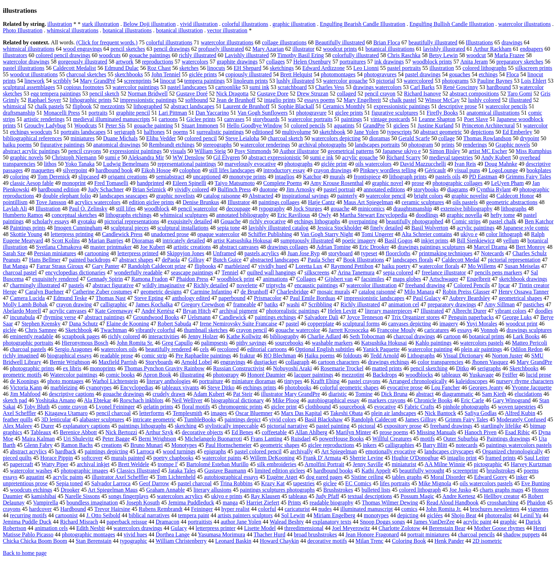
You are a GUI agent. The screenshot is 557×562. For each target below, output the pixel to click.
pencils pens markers (498, 272)
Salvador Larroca (111, 483)
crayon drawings (332, 170)
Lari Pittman (172, 113)
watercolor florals (439, 266)
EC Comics (358, 483)
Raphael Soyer (44, 100)
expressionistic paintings (402, 106)
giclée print (334, 164)
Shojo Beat (463, 515)
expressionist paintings (136, 151)
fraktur (247, 356)
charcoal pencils (476, 534)
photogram (421, 145)
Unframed (224, 253)
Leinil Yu (530, 515)
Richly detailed (211, 285)
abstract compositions (474, 94)
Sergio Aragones (73, 349)
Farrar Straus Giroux (60, 266)
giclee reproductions (331, 445)
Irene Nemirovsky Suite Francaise (238, 324)
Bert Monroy (530, 247)
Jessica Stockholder (339, 228)
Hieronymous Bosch (85, 343)
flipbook (82, 106)
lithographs (513, 209)
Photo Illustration (23, 30)
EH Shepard (247, 68)
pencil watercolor (198, 209)
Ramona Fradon (149, 279)
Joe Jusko (460, 490)
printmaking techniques (445, 253)
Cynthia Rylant (493, 189)
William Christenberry (181, 541)
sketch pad (15, 400)
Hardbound (73, 509)
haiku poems (17, 145)
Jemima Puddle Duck (27, 522)
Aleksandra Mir (146, 157)
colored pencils (308, 125)
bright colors (428, 196)
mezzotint (353, 375)
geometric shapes (279, 445)
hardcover (40, 509)
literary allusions (212, 490)
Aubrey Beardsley (469, 298)
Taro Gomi (519, 94)
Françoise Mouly (396, 330)
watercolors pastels (481, 343)
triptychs (276, 285)
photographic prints (32, 368)
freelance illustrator (444, 272)
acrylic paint (477, 522)
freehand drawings (451, 426)
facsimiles (372, 279)
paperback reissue (127, 522)
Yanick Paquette (381, 349)
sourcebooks (289, 343)
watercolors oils (119, 349)
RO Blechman (280, 356)
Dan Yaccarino (212, 113)
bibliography (284, 336)
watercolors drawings (137, 528)
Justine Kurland (436, 125)
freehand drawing (425, 285)
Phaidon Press (192, 279)
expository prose (403, 426)
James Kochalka (154, 304)
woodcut (476, 55)
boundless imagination (92, 503)
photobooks (298, 387)
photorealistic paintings (292, 311)
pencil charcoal (113, 413)
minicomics (371, 209)
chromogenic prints (240, 407)
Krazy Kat (273, 483)
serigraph (124, 132)
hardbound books (333, 471)
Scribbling (320, 304)
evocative (385, 407)
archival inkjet (93, 464)
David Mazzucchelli (423, 164)
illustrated (520, 100)
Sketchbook (78, 330)
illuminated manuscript (366, 509)
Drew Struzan (312, 94)
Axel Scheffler (19, 413)
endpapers (531, 49)
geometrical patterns (351, 151)
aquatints (344, 125)
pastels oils (448, 177)
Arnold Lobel (196, 362)
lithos (50, 164)
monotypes (376, 515)
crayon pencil (251, 330)
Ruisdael (301, 439)
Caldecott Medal (460, 260)
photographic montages (88, 534)
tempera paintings (204, 81)
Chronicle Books (433, 400)
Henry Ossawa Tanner (523, 292)
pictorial (385, 81)
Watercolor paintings (73, 375)
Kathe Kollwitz (244, 336)
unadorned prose (170, 234)
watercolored (418, 81)
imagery (448, 324)
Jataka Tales (182, 471)
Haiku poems (319, 356)
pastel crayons (364, 381)
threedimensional (303, 528)
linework (34, 81)
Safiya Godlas (481, 413)
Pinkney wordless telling (388, 170)
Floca (512, 74)
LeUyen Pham (507, 183)
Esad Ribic (517, 432)
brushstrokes (500, 471)
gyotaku (86, 221)
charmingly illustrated (35, 285)
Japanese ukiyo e (401, 151)
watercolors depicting (336, 138)
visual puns (467, 170)
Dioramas (143, 241)
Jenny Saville (368, 464)
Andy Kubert (496, 157)
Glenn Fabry (38, 445)
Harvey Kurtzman (531, 464)
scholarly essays (50, 221)
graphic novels (26, 157)
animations (275, 279)
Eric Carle (472, 400)
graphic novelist (469, 196)
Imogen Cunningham (78, 228)
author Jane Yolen (241, 522)
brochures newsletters (494, 509)
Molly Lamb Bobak (25, 304)
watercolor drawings (26, 62)
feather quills (18, 419)
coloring (19, 177)
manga (230, 503)
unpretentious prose (25, 483)
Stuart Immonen (200, 125)
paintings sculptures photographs (277, 490)
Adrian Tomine (333, 247)
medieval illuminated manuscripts (111, 119)
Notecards (492, 253)
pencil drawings (171, 49)
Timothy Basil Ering (300, 55)
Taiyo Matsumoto (235, 183)
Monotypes (184, 445)
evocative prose (405, 387)
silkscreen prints (533, 68)
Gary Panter (105, 266)
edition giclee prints (151, 202)
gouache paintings (150, 55)
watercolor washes (31, 471)
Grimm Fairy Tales (466, 419)
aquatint (35, 477)
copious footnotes (84, 87)
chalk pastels (49, 106)
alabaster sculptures (102, 419)
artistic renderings (44, 119)
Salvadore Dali (321, 317)
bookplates (538, 170)
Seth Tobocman (367, 336)
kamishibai (43, 496)
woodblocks (419, 375)
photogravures (380, 74)
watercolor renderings (265, 145)
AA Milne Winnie (444, 464)
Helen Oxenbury (312, 62)
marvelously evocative (250, 164)
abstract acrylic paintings (31, 151)
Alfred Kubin (520, 413)
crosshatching (502, 503)
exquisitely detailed (190, 221)
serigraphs (489, 368)
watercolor (535, 125)
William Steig (210, 151)
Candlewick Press (122, 234)
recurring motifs (28, 515)
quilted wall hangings (271, 272)
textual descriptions (370, 496)
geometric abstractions (511, 202)
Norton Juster (507, 356)
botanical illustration (179, 30)
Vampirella (45, 503)
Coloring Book (409, 541)
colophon (190, 170)
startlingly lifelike (501, 426)
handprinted (150, 183)
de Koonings (24, 381)
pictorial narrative (287, 426)
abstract (425, 394)
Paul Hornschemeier (228, 445)
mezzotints (112, 106)
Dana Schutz (83, 324)
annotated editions (384, 189)
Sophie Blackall (296, 106)
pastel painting (333, 426)
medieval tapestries (451, 157)
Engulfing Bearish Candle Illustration (362, 24)
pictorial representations (131, 221)
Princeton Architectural (488, 125)
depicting (407, 515)
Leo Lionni (366, 68)
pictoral (366, 426)
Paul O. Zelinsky (88, 209)
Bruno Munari (146, 445)
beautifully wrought (421, 471)
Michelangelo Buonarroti (213, 439)
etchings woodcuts (31, 132)
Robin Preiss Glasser (466, 292)
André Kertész (157, 311)
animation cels (51, 528)
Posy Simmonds (252, 151)
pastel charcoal (195, 483)
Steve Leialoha (242, 138)
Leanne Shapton (436, 119)
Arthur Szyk (159, 432)
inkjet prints (434, 241)
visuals (178, 151)
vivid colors (282, 419)
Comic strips (466, 221)
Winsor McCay (442, 100)
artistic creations (192, 247)
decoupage (238, 209)
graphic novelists (175, 196)
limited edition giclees (280, 471)
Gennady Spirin (105, 279)
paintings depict (243, 419)
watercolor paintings (135, 87)
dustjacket (265, 362)
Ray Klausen (265, 496)
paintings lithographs (142, 426)
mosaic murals (333, 292)
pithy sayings (251, 343)
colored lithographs (485, 68)
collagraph (297, 362)
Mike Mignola (434, 483)
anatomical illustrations (493, 113)
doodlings (427, 215)
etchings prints (259, 387)
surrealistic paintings (220, 132)
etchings (488, 74)
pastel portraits (404, 68)
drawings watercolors (377, 87)
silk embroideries (277, 464)
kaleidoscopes (472, 381)
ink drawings (389, 62)
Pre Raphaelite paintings (203, 356)
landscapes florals (413, 260)
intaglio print (462, 458)
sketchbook (332, 132)
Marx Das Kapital (301, 413)
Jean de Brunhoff (235, 100)
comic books (120, 375)
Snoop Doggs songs (382, 522)
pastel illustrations (23, 68)
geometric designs (161, 292)
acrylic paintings (475, 228)
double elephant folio (67, 196)
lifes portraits (395, 483)
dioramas (379, 138)
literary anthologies (169, 381)
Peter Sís (115, 125)
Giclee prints (201, 119)
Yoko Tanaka (79, 164)
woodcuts (109, 55)
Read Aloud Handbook (453, 503)
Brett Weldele (133, 464)
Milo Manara (419, 292)
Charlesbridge (293, 292)
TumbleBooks (200, 419)
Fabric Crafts (419, 407)
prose (418, 183)
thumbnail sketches (206, 330)
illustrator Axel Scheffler (120, 477)
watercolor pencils (507, 106)
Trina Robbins (236, 483)
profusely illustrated (221, 49)
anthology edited (191, 298)
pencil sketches (127, 49)
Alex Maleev (17, 426)
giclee (330, 483)
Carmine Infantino (211, 292)
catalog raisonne (221, 196)
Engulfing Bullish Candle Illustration (452, 24)
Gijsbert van (339, 279)
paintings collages (279, 202)
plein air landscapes (393, 413)
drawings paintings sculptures (431, 247)
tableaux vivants (180, 387)
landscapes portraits (377, 145)
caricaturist (297, 509)
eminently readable (31, 336)
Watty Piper (55, 464)
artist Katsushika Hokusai (242, 241)
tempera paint (193, 515)
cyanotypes (99, 387)
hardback (65, 451)
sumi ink (259, 87)
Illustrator (239, 202)
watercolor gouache (345, 81)
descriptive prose (457, 106)
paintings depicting (106, 451)
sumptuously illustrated (307, 241)
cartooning (97, 253)
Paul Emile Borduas (312, 298)
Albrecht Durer (469, 311)
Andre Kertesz (458, 496)
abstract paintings (104, 317)
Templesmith (187, 413)
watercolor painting (430, 349)
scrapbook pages (80, 336)
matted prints (387, 368)
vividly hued (272, 266)
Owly (325, 215)
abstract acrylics (28, 451)
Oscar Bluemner (254, 413)
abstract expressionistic (274, 157)
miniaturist (404, 464)
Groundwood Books (156, 317)
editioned (263, 132)
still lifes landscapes (232, 170)
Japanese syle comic (526, 228)
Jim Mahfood (25, 394)
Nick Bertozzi (121, 432)
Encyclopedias (136, 387)
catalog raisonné (376, 292)
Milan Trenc (370, 541)
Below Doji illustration (149, 24)
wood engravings (82, 49)
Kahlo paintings (433, 343)
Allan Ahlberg (311, 432)
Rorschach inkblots (141, 400)
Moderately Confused (521, 419)
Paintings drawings (508, 439)
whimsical (14, 106)
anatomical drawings (116, 145)
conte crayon (72, 407)
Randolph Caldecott (374, 419)
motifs (427, 439)
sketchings (282, 68)
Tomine (364, 394)
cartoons (168, 119)
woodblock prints (432, 62)
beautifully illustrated (433, 42)
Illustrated (432, 311)
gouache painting (153, 125)
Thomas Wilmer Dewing (390, 503)
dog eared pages (324, 477)
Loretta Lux (308, 266)
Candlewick (232, 317)
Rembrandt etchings (171, 145)
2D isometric (487, 541)
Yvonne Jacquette (532, 387)
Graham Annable (165, 490)
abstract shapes (136, 260)
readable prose (116, 356)
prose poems (393, 432)
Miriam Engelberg (334, 515)
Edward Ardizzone (323, 68)
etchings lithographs (317, 221)
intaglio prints (280, 100)
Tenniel (230, 272)
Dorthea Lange (173, 534)
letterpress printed (138, 253)
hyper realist (235, 509)
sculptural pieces (130, 228)
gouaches (459, 74)
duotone (268, 189)
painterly (347, 196)
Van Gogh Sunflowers (263, 113)
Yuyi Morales (481, 324)
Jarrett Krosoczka (348, 330)
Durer (47, 426)
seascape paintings (192, 272)
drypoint (529, 138)
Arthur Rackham (493, 49)
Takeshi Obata (346, 413)
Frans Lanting (266, 439)
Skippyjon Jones (185, 253)
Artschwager (443, 279)
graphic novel (387, 183)
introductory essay (284, 170)
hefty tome (503, 215)
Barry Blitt (435, 445)
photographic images (84, 471)
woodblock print (235, 279)
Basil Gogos (398, 241)
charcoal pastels (28, 349)
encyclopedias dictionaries (75, 272)
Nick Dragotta (232, 94)
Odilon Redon (526, 349)
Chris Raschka (404, 55)
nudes (324, 509)
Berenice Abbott (78, 432)
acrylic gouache (360, 157)
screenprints (137, 81)
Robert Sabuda (174, 324)
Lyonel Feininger (115, 407)
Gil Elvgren (226, 157)
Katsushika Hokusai (384, 343)
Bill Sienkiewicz (475, 241)
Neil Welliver (187, 400)
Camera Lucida (27, 298)
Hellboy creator (501, 496)
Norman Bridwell (147, 94)
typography (272, 209)
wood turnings (179, 451)
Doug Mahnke (501, 164)
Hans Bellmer (44, 260)
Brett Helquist (296, 74)
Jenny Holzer (203, 336)
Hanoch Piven (481, 432)
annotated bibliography (242, 215)
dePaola (171, 260)
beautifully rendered (168, 349)
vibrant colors (510, 311)
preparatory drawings (452, 304)
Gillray (196, 260)
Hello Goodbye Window (254, 125)
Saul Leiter (537, 458)
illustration (59, 24)
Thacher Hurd (269, 534)
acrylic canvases (67, 311)
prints (448, 145)
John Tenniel (165, 74)
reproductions (157, 62)
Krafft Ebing (325, 381)
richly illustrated (197, 55)
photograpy (226, 375)
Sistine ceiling (367, 477)
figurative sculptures (395, 113)
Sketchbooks (524, 368)
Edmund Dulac (121, 68)
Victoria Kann (26, 387)
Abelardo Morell (22, 311)
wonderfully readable (138, 272)
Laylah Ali (15, 209)
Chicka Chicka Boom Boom (35, 541)
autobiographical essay (333, 400)
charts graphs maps (502, 490)
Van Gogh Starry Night (327, 234)
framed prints (500, 458)
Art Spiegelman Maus (112, 490)
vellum (511, 241)
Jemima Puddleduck (191, 503)
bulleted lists (376, 490)
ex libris (72, 368)
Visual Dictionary (463, 356)
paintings (351, 119)
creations (111, 445)
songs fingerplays (128, 496)
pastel (292, 324)
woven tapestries (517, 407)
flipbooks (205, 266)
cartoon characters (338, 362)
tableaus (297, 496)
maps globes (407, 279)
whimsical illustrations (72, 30)
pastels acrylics (261, 253)
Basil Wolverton (429, 228)
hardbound (499, 87)
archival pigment (238, 311)
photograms (455, 81)
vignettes (538, 509)
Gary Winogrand (512, 400)
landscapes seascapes (123, 196)
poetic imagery (359, 241)
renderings (475, 145)
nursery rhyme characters (525, 381)
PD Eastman (483, 177)
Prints (294, 503)
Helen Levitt (342, 311)
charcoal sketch (285, 138)
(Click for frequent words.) (106, 42)
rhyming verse (59, 317)
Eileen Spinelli (189, 183)
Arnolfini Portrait (324, 464)
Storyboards (159, 362)
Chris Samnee (40, 330)
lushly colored (484, 100)
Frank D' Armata (322, 458)
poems (180, 132)
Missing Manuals (436, 432)
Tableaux (41, 432)
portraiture (211, 381)
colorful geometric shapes (349, 387)
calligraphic (113, 304)
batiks (271, 304)
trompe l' (168, 464)
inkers (370, 445)
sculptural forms (360, 324)
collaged (346, 94)
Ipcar (504, 285)
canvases (234, 119)
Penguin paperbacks (471, 317)
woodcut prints (340, 49)
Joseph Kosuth (143, 503)
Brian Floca (386, 42)
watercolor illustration (371, 285)
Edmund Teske (70, 298)
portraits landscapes (83, 132)
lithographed (148, 106)
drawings (512, 42)
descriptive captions (71, 394)
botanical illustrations (127, 30)
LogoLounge (503, 170)
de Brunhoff (254, 292)
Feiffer (510, 375)
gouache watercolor (297, 330)
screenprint (465, 471)
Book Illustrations (363, 260)
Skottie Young (26, 234)
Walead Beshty (287, 522)
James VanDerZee (434, 522)
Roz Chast (159, 68)
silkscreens (316, 272)
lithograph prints (408, 177)
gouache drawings (123, 394)
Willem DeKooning (272, 458)
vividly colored (191, 189)
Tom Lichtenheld (176, 477)
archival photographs (322, 145)
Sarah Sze (14, 253)
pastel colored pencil (257, 451)
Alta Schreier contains (426, 234)
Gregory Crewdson (203, 304)
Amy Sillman (499, 304)
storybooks (425, 189)
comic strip (154, 356)
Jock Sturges (307, 209)
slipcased (89, 177)
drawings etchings (388, 362)
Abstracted (261, 196)
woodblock (156, 209)
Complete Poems (282, 183)
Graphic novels (513, 145)
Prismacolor (267, 298)
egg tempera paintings (56, 94)
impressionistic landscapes (374, 298)
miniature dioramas (254, 381)
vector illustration (227, 30)
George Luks (517, 317)
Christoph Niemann (74, 157)
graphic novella (464, 215)
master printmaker (111, 247)
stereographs (217, 145)
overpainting (363, 221)
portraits (97, 113)
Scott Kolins (66, 241)
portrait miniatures (428, 534)
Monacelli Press (62, 113)
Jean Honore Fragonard (372, 534)
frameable (244, 304)
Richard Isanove (422, 94)
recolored (228, 349)
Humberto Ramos (23, 215)
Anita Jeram (474, 62)
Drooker (70, 490)
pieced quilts (17, 458)
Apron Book (157, 375)
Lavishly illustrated (247, 55)
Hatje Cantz (321, 202)
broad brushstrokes (315, 534)
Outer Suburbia (460, 439)
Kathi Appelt (376, 471)
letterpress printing (72, 234)
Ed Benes (242, 432)
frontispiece (367, 177)
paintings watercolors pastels (519, 445)
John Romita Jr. (443, 509)
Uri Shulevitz (78, 439)
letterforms (151, 413)
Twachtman (114, 330)
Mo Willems (482, 266)
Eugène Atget (282, 477)
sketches (189, 68)
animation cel (403, 304)
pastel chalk (502, 221)
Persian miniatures (55, 253)
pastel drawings (422, 74)
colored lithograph (420, 490)
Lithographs (420, 356)
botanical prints (486, 336)
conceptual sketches (74, 215)
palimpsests (214, 343)
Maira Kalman (38, 439)
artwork (125, 62)
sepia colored (398, 272)
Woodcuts (85, 125)
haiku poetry (396, 266)
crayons (12, 509)
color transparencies (440, 362)
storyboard (340, 253)
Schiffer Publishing (270, 234)
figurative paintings (62, 145)
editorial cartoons (267, 349)
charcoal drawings (414, 336)
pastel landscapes (187, 87)
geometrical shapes (520, 298)
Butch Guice (227, 260)
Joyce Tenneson (365, 317)
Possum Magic (417, 496)
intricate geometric (154, 419)
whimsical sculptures (184, 215)
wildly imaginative (163, 285)
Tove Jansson (51, 202)
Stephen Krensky (40, 324)
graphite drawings (237, 62)
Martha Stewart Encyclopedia (373, 215)
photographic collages (458, 183)
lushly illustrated (295, 81)
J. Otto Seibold (103, 515)
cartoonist (66, 515)
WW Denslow (188, 157)
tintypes (293, 381)
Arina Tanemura (355, 272)
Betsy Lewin (443, 55)
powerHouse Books (341, 439)
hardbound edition (59, 189)
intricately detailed (183, 241)
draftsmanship (19, 113)
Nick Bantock (440, 413)
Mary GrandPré (97, 81)
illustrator (303, 49)
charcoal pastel (20, 272)
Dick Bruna (394, 394)
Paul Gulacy (427, 298)
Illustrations (479, 42)
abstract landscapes (192, 106)
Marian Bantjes (105, 241)
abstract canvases (239, 247)
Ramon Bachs (77, 445)
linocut (167, 81)
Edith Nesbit (90, 528)
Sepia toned (69, 483)
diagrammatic (458, 394)
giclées (435, 515)
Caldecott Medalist (74, 68)
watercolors (195, 62)
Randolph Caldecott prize (157, 266)
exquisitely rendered (55, 279)
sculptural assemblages (29, 87)
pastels (76, 285)
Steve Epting (148, 298)
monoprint (74, 183)
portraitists (200, 522)
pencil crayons (84, 151)
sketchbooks (129, 74)
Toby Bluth (36, 407)
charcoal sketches (86, 74)
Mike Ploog (285, 400)
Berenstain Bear (447, 528)
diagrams (457, 189)
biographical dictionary (237, 400)
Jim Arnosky (300, 189)
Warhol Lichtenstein (115, 381)
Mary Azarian (268, 49)
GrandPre (374, 125)
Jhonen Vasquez (490, 362)
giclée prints (203, 74)
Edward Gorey (491, 477)
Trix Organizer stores (415, 317)
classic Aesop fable (32, 183)
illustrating (192, 375)
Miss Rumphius (534, 151)
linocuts (216, 68)
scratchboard (292, 87)
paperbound (231, 298)
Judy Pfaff (327, 496)
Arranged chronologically (418, 381)
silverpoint (75, 170)
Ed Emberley (517, 132)
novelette (247, 285)
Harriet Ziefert (262, 503)
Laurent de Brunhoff (246, 106)
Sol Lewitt (293, 515)
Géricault (435, 170)
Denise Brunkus (201, 202)
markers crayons (386, 400)
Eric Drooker (374, 247)
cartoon (452, 336)
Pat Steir (243, 394)
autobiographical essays (231, 477)
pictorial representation (514, 260)
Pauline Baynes (494, 81)
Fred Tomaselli (111, 183)
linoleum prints (250, 81)
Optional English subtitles (324, 349)
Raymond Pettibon (352, 266)
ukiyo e (469, 234)
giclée (9, 330)
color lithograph (504, 234)
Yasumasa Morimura (221, 534)
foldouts (352, 356)
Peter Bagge (116, 439)
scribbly (62, 81)
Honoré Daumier (266, 375)
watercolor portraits (310, 119)
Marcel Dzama (490, 247)
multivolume (296, 132)
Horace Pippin (56, 458)
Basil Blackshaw (324, 419)
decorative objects (202, 432)
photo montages (65, 381)
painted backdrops (89, 260)
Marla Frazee (509, 55)
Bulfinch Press (234, 189)
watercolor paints (222, 458)
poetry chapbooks (173, 458)
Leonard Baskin (233, 541)
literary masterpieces (388, 311)
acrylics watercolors (97, 202)
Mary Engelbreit (362, 100)
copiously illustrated (248, 74)
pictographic (488, 464)
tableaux (451, 375)
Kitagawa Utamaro (65, 413)
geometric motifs (22, 375)
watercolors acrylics (179, 496)
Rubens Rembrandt (161, 509)
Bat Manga (15, 266)
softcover (92, 458)
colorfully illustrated (355, 55)
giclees (401, 125)
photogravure (311, 113)
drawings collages (287, 247)
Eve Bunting (535, 483)
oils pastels (465, 202)
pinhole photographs (466, 407)
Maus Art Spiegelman (368, 202)
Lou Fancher (445, 387)
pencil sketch (104, 94)
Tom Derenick (53, 177)
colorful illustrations (245, 24)
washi (292, 304)
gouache (340, 209)
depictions (482, 132)
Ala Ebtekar (97, 400)
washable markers (332, 343)
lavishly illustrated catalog (278, 228)
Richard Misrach (79, 522)
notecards (466, 445)
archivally (301, 451)
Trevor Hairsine (112, 509)
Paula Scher (321, 260)
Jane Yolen (366, 132)
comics (409, 509)
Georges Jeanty (486, 387)
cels (204, 349)
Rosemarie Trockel (341, 368)
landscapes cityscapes (449, 451)
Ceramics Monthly (344, 106)
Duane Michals (120, 138)
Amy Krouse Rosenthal (336, 183)
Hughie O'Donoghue (415, 458)
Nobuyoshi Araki (292, 368)
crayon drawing (74, 304)
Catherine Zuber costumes (102, 292)
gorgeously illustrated (82, 62)
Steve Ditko (220, 387)
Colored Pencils (472, 285)
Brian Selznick (149, 189)
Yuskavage (481, 375)
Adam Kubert (209, 394)
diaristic (338, 394)
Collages (306, 279)
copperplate (321, 324)
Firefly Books (442, 113)
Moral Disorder (447, 477)
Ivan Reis (465, 164)
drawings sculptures (529, 330)
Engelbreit (479, 279)
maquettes (42, 170)
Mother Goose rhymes (499, 528)
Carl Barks (422, 87)
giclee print (284, 407)
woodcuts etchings (31, 490)
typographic (133, 541)
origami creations (127, 177)
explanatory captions (86, 426)
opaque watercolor (219, 234)
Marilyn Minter (353, 432)
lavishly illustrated (444, 49)
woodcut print (521, 324)
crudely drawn (168, 394)
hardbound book (114, 170)
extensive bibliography (466, 209)
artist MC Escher (488, 151)
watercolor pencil (386, 196)
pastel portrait (339, 189)
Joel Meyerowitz (351, 528)
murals (337, 177)
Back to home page (25, 553)
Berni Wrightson (157, 439)
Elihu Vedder (161, 138)
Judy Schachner (106, 189)
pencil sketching (428, 368)
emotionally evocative (391, 451)
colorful (267, 509)
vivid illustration (199, 24)
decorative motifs (327, 541)
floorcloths (398, 253)
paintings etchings (275, 317)
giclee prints (349, 113)
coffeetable (274, 432)
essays (465, 330)
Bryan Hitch (197, 311)
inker (522, 477)
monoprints (103, 368)
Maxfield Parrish (117, 362)
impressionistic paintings (148, 100)
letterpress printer (216, 528)
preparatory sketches (519, 62)
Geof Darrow (154, 483)
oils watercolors (373, 164)
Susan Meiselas (522, 266)
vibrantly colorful (155, 330)
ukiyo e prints (226, 496)
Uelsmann (199, 317)
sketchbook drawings (523, 279)
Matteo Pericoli (529, 343)
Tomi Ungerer (377, 234)
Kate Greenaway (114, 311)
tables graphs (407, 477)
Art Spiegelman (339, 451)
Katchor (312, 177)
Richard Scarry (403, 157)
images (219, 413)
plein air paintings (481, 349)
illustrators (15, 55)
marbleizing (63, 387)
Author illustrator (299, 151)
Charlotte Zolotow (400, 528)
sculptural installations (183, 228)
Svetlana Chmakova (58, 247)
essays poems (319, 100)
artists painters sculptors (245, 515)
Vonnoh (489, 330)
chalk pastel (402, 100)
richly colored (124, 336)
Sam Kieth (494, 394)
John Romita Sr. (135, 343)
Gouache (231, 221)
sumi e (112, 157)
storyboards (266, 119)
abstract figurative (113, 285)
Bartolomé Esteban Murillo (217, 464)
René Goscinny (460, 87)
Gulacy (179, 528)
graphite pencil (133, 113)
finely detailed (386, 228)
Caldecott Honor (515, 196)
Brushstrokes (338, 490)
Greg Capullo (177, 343)
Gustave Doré (191, 94)
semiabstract (170, 177)
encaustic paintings (316, 285)
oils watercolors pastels (486, 483)
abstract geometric (441, 132)
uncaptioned (207, 177)
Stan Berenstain (94, 541)
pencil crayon (379, 94)
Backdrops (385, 375)
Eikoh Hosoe (156, 170)
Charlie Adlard (324, 336)
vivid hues (135, 534)
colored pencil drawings (63, 55)
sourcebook (352, 407)
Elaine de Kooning (128, 324)
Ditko (462, 368)
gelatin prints (158, 407)
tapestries (303, 483)
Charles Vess (329, 87)
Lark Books (526, 336)
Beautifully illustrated (340, 42)
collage (446, 138)
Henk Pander (449, 541)
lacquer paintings (313, 375)
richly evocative (267, 221)
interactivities (163, 336)
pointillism (15, 202)
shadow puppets (521, 534)
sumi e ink (322, 157)
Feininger (202, 509)
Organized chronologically (512, 451)
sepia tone (228, 228)
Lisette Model (260, 528)
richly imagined (21, 356)
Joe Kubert (152, 247)
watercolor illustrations (524, 24)
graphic (508, 522)
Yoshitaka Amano (55, 400)
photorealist (498, 515)
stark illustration (100, 24)
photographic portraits (28, 343)
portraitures (353, 62)
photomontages (338, 74)
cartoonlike (228, 87)
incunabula (22, 317)
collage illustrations (284, 42)
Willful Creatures (392, 439)
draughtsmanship (412, 209)
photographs (299, 164)
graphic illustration (293, 24)
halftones (154, 132)
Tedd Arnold (384, 356)
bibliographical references (32, 138)
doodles (544, 311)
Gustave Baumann (225, 471)
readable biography (331, 503)
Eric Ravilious (293, 215)
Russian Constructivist (238, 368)
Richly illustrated (360, 304)
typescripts (399, 132)
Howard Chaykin (279, 541)
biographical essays (69, 356)
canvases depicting (409, 324)
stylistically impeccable (232, 426)
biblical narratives (149, 515)
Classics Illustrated (138, 471)
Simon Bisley (444, 151)
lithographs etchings (128, 215)
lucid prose (538, 375)
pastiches (533, 304)
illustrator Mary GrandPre (290, 394)
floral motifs (196, 407)
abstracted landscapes (274, 260)
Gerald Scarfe (414, 138)
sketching (185, 426)
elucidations (528, 394)
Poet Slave (476, 119)
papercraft (21, 464)
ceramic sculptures (422, 202)
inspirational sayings (305, 196)
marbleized (237, 266)
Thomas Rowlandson (487, 138)
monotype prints (247, 177)
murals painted (128, 458)
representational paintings (186, 164)
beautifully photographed (414, 221)
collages (275, 62)
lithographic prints (91, 100)
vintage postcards (390, 119)
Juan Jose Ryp (303, 253)
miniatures (83, 138)
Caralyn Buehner (44, 292)
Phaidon (536, 503)
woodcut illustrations (34, 74)
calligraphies (399, 445)
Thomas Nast (111, 298)
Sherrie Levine (366, 458)
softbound (196, 100)
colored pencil (200, 138)
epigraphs (215, 451)
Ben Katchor (539, 221)
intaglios (284, 177)
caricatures (436, 330)
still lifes (126, 209)
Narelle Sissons (82, 496)
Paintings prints (27, 228)
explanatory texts (331, 522)
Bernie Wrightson (70, 362)
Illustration (48, 209)
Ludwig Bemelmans (126, 164)
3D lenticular (56, 419)
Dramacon (167, 522)
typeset (369, 253)
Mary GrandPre (534, 362)
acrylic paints (68, 477)
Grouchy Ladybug (45, 125)
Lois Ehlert (533, 81)
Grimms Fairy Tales (528, 177)
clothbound (318, 407)
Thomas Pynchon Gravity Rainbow (164, 368)
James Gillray (420, 419)
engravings (232, 362)
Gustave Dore (272, 94)
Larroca (145, 451)
